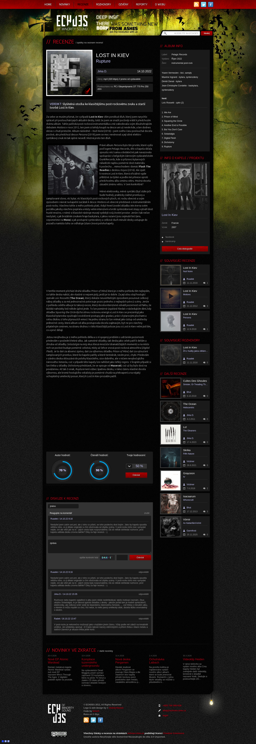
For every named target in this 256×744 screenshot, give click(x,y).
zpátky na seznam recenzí (90, 42)
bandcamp (170, 241)
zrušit (146, 513)
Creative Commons (173, 733)
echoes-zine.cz (136, 733)
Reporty (142, 4)
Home (48, 4)
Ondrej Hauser (116, 708)
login (165, 715)
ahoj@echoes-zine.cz (174, 710)
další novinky (106, 651)
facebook (170, 237)
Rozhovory (103, 4)
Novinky (64, 4)
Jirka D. (102, 71)
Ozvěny (124, 4)
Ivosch (96, 711)
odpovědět (144, 572)
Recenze (83, 4)
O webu (160, 4)
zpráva (99, 546)
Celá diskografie (185, 249)
